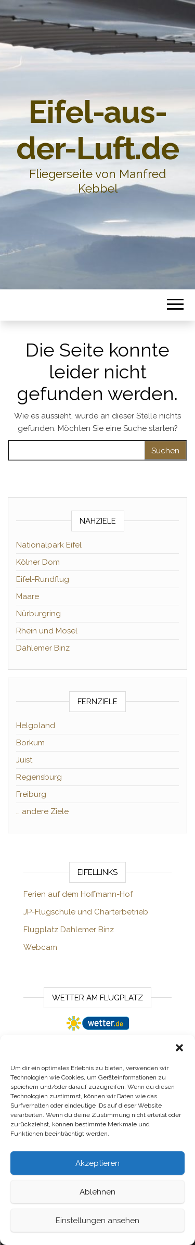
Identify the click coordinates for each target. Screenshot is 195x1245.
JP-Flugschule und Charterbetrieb (85, 912)
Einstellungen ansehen (97, 1220)
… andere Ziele (42, 811)
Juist (24, 760)
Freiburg (31, 794)
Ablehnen (97, 1192)
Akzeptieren (97, 1163)
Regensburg (39, 777)
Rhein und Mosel (46, 631)
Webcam (40, 947)
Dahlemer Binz (43, 648)
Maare (27, 596)
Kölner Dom (38, 562)
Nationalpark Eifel (49, 545)
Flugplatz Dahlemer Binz (68, 929)
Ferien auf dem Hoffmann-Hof (78, 894)
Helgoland (35, 725)
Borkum (30, 742)
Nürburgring (38, 613)
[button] (179, 1048)
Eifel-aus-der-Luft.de (97, 130)
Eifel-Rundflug (42, 579)
